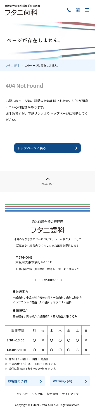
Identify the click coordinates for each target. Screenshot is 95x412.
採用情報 (52, 394)
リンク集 (37, 394)
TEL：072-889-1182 (47, 280)
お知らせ (22, 394)
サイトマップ (70, 394)
